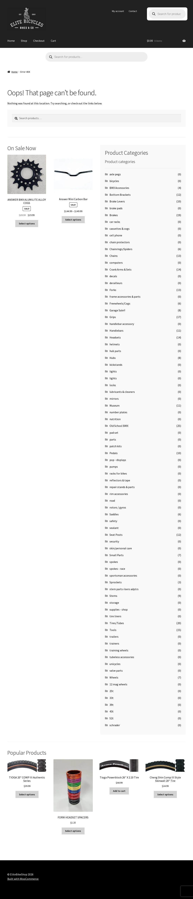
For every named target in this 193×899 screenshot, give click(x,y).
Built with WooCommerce (22, 879)
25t (112, 691)
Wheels (114, 677)
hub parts (115, 351)
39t (112, 704)
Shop (24, 40)
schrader (115, 725)
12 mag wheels (118, 684)
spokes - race (117, 568)
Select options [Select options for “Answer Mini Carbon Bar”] (73, 219)
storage (114, 602)
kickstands (116, 364)
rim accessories (119, 494)
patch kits (116, 446)
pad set (114, 432)
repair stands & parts (122, 487)
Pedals (114, 453)
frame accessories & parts (125, 296)
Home (11, 40)
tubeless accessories (122, 657)
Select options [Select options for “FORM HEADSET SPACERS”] (73, 830)
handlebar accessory (122, 324)
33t (112, 698)
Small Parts (117, 555)
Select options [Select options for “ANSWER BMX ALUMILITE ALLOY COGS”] (27, 223)
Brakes (114, 215)
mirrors (114, 398)
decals (113, 276)
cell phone (116, 235)
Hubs (113, 358)
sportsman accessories (123, 575)
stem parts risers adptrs (124, 589)
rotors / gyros (118, 507)
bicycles (114, 181)
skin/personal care (121, 548)
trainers (114, 643)
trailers (114, 636)
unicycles (115, 664)
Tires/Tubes (117, 623)
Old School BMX (119, 426)
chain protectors (120, 242)
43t (112, 711)
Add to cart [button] (119, 791)
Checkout (39, 40)
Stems (113, 596)
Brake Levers (117, 201)
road (112, 500)
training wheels (119, 650)
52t (112, 718)
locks (113, 385)
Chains (114, 255)
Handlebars (116, 330)
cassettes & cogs (120, 228)
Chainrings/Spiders (121, 249)
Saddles (114, 514)
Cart (53, 40)
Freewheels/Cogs (120, 303)
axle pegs (115, 174)
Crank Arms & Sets (120, 269)
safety (113, 521)
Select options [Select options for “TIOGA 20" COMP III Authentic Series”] (27, 794)
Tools (113, 630)
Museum (115, 405)
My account (118, 11)
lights (113, 371)
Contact (133, 11)
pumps (114, 466)
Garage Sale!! (117, 310)
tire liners (115, 616)
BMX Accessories (119, 188)
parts (113, 439)
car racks (115, 222)
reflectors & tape (120, 480)
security (114, 541)
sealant (114, 528)
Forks (113, 290)
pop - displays (118, 460)
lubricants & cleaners (122, 392)
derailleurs (116, 283)
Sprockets (116, 582)
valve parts (116, 670)
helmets (115, 344)
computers (116, 262)
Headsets (115, 337)
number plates (118, 412)
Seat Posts (116, 534)
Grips (113, 317)
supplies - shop (119, 609)
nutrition (115, 419)
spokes (114, 562)
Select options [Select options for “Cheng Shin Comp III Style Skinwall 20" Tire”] (165, 794)
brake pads (116, 208)
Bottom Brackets (120, 194)
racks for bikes (118, 473)
